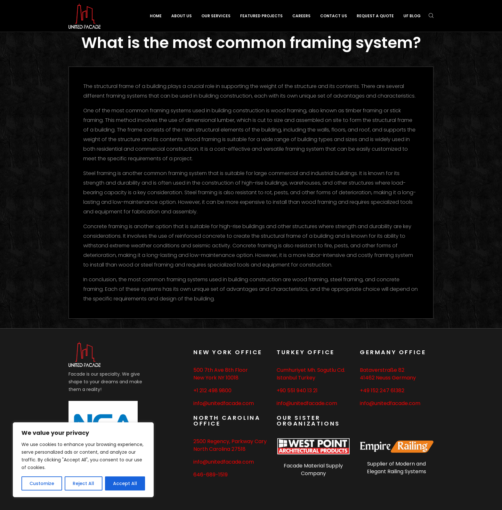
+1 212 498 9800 (212, 390)
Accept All (125, 483)
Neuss (383, 377)
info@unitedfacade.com (223, 403)
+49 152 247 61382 (382, 390)
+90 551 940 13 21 (297, 390)
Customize (41, 483)
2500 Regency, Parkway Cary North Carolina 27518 (230, 445)
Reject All (83, 483)
